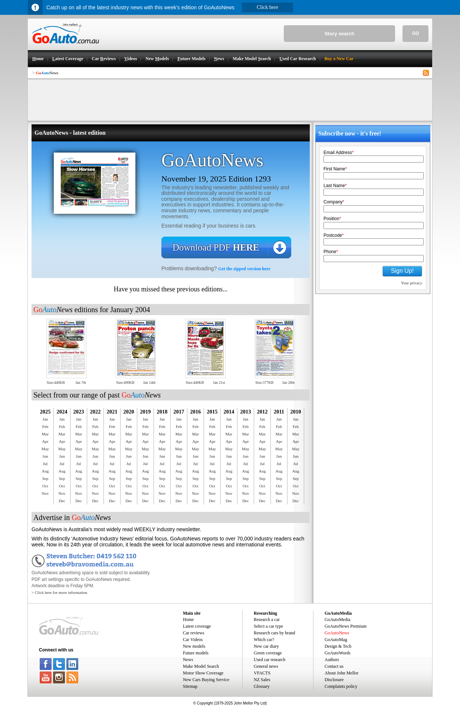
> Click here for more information (59, 592)
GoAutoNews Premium (346, 626)
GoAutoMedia (337, 619)
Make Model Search (201, 666)
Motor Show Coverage (203, 673)
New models (194, 646)
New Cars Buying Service (206, 679)
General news (266, 666)
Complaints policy (341, 686)
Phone (330, 251)
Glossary (262, 686)
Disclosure (334, 679)
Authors (332, 659)
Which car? (264, 639)
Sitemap (190, 686)
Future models (195, 653)
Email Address (338, 152)
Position (332, 218)
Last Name (335, 185)
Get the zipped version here (244, 268)
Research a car (267, 619)
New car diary (266, 646)
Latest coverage (197, 626)
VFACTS (262, 673)
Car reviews (193, 632)
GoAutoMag (336, 639)
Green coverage (268, 653)
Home (188, 619)
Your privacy (411, 283)
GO (415, 33)
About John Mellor (341, 673)
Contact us (334, 666)
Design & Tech (338, 646)
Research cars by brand (274, 632)
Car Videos (193, 639)
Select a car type (268, 626)
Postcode (333, 235)
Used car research (269, 659)
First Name (335, 168)
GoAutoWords (338, 653)
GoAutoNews (337, 632)
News (188, 659)
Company (333, 202)
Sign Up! (402, 271)
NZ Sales (262, 679)
